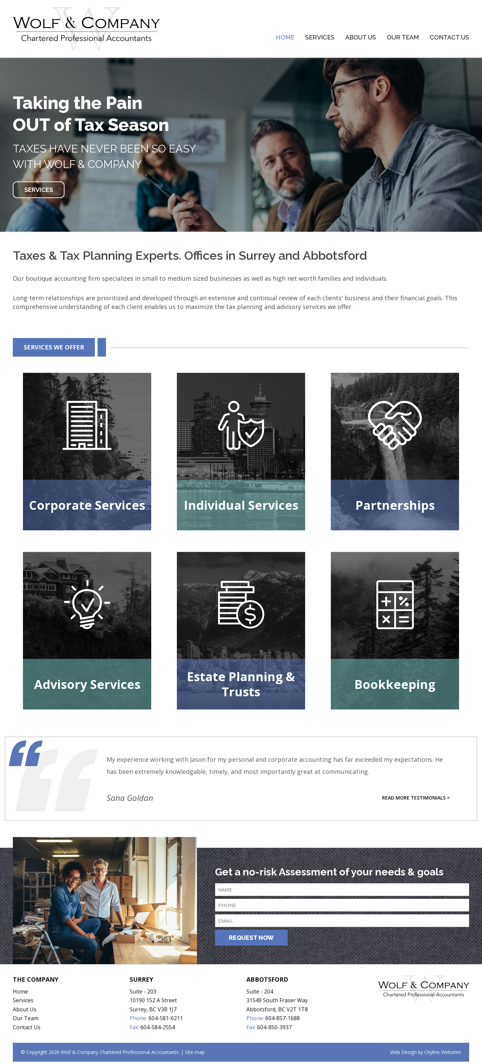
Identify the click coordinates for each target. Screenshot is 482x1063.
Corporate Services (87, 506)
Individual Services (241, 506)
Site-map (195, 1053)
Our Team (403, 37)
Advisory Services (87, 685)
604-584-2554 (157, 1028)
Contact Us (449, 37)
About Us (360, 37)
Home (285, 37)
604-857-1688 (282, 1019)
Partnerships (395, 506)
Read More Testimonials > (416, 799)
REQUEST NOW (251, 939)
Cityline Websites (442, 1053)
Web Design (403, 1053)
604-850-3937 (274, 1028)
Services (319, 37)
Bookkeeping (394, 685)
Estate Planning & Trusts (241, 685)
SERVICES (38, 191)
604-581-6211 (166, 1019)
